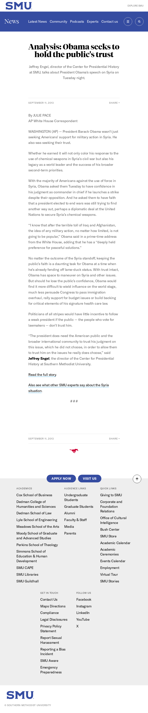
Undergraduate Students (75, 497)
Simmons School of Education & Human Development (31, 556)
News (11, 21)
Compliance (49, 612)
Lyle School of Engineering (36, 520)
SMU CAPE (24, 567)
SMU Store (108, 536)
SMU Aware (49, 660)
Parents (70, 533)
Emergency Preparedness (50, 669)
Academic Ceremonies (109, 551)
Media (69, 526)
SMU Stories (109, 581)
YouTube (83, 619)
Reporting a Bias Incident (53, 651)
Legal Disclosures (53, 619)
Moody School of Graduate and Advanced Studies (36, 535)
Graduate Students (78, 506)
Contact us (109, 21)
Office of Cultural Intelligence (113, 520)
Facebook (83, 599)
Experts (92, 21)
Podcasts (77, 21)
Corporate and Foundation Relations (111, 507)
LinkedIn (83, 612)
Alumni (69, 513)
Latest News (37, 21)
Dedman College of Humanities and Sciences (36, 504)
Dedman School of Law (33, 513)
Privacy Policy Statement (50, 628)
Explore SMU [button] (136, 5)
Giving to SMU (111, 495)
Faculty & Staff (75, 520)
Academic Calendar (115, 543)
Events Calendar (112, 561)
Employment (109, 567)
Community (58, 21)
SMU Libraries (27, 574)
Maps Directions (52, 606)
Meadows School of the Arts (37, 526)
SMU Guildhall (27, 581)
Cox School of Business (34, 495)
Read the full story (42, 374)
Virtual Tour (109, 574)
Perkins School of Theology (37, 545)
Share (113, 102)
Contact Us (48, 599)
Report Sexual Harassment (51, 640)
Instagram (84, 606)
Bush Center (109, 529)
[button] (137, 479)
